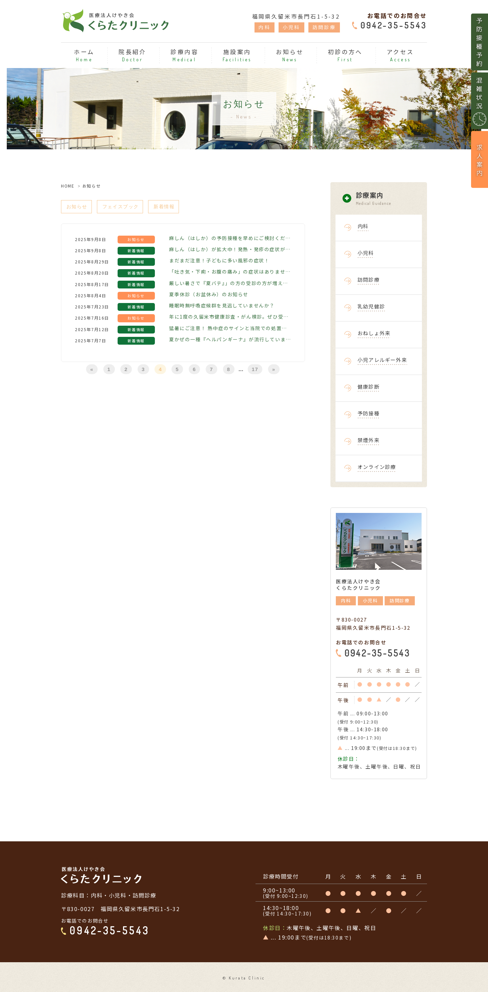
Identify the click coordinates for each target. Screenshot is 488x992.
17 (255, 370)
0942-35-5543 (394, 25)
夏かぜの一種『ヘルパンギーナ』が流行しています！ (230, 340)
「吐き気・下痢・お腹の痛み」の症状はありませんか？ (230, 272)
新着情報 (174, 207)
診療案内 (391, 198)
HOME (67, 186)
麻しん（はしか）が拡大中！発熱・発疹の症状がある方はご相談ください (230, 250)
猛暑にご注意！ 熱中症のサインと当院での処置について (230, 329)
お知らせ (78, 207)
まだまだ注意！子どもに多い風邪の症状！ (219, 261)
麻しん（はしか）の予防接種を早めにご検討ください (230, 239)
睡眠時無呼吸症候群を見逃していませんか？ (222, 306)
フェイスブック (126, 207)
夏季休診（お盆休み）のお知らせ (208, 295)
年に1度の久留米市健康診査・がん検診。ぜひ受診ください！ (230, 318)
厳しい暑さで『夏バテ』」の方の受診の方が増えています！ (230, 284)
